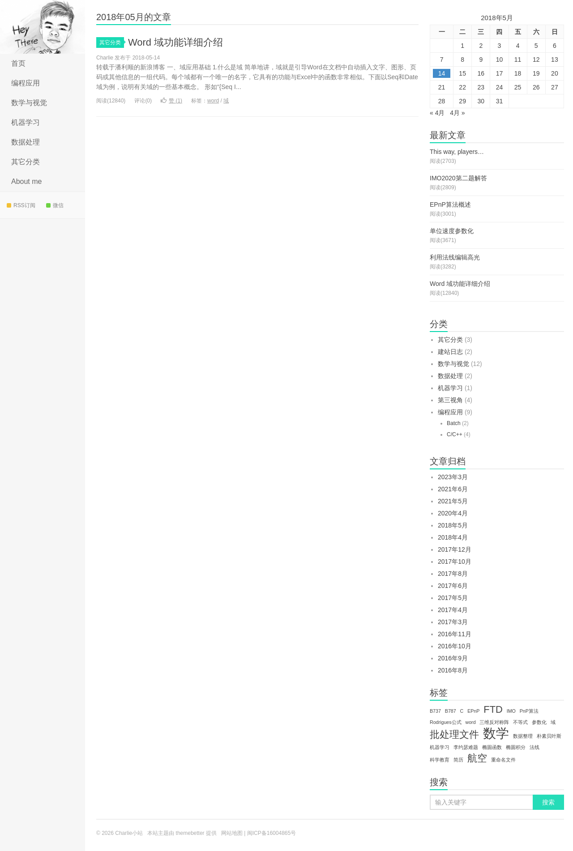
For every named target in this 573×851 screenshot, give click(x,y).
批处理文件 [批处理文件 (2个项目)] (454, 734)
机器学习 (25, 122)
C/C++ (454, 434)
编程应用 (25, 83)
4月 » (457, 112)
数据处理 (25, 142)
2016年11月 (454, 634)
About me (26, 181)
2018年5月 (453, 525)
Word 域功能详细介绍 (175, 42)
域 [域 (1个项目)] (553, 722)
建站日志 (450, 351)
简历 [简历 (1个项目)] (458, 759)
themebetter (190, 833)
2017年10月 (454, 561)
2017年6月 (453, 585)
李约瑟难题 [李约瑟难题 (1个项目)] (465, 747)
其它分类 (25, 162)
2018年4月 (453, 537)
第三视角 (450, 400)
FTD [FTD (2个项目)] (493, 709)
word (213, 101)
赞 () (171, 101)
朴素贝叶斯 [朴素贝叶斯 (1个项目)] (549, 736)
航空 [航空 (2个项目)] (477, 758)
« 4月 (437, 112)
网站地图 (232, 833)
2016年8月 (453, 670)
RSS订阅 (21, 205)
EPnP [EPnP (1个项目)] (473, 711)
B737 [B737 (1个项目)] (435, 711)
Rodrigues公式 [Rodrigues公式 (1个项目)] (446, 722)
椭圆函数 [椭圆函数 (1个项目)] (492, 747)
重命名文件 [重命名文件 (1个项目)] (503, 759)
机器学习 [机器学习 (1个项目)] (439, 747)
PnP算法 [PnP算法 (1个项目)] (529, 711)
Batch (454, 423)
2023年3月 (453, 477)
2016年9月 (453, 658)
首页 (18, 63)
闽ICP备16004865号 (271, 833)
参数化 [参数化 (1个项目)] (539, 722)
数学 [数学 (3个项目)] (496, 733)
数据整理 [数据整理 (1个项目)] (523, 736)
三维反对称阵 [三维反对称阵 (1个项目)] (494, 722)
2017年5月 (453, 597)
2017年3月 (453, 621)
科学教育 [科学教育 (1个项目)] (439, 759)
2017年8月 (453, 573)
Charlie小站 (42, 27)
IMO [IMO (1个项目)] (511, 711)
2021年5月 (453, 501)
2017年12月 (454, 549)
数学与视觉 (29, 102)
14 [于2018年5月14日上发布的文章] (441, 73)
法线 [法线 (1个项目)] (534, 747)
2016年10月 (454, 646)
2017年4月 (453, 609)
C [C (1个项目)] (462, 711)
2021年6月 (453, 489)
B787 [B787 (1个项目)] (450, 711)
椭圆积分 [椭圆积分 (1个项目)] (516, 747)
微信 (55, 205)
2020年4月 (453, 513)
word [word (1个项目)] (470, 722)
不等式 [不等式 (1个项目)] (520, 722)
